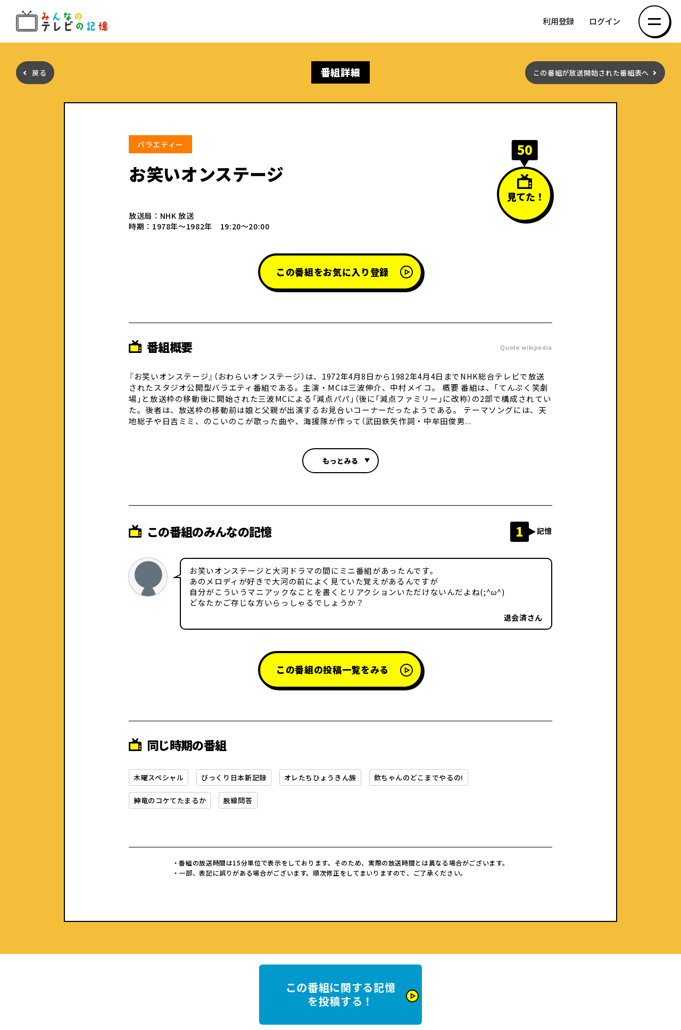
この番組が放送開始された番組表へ (591, 73)
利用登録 (558, 22)
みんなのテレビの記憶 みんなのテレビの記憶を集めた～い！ (64, 21)
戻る (39, 73)
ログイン (604, 22)
